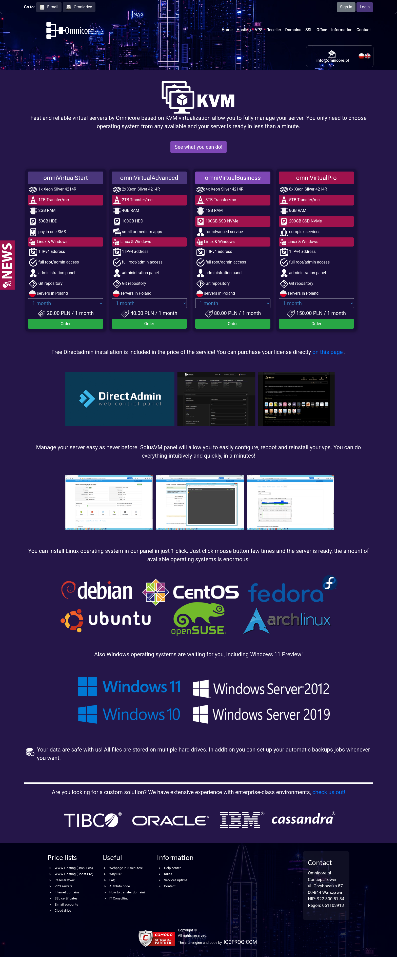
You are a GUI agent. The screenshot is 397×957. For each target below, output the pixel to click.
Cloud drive (63, 910)
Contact (363, 29)
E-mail (48, 7)
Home (227, 29)
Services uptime (175, 880)
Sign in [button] (346, 7)
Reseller (274, 29)
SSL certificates (66, 898)
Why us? (115, 874)
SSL (308, 29)
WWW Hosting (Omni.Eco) (74, 868)
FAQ (112, 880)
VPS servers (63, 886)
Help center (172, 868)
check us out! (328, 792)
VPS (259, 29)
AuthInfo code (119, 886)
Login (365, 7)
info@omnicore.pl (332, 60)
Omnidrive (79, 7)
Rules (168, 874)
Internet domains (67, 892)
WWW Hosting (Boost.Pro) (74, 874)
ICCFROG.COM (240, 942)
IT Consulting (119, 898)
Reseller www (65, 880)
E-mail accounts (66, 904)
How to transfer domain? (127, 892)
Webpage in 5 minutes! (126, 868)
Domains (293, 29)
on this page (328, 352)
